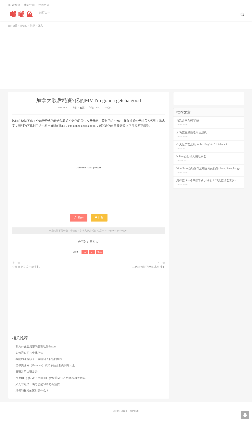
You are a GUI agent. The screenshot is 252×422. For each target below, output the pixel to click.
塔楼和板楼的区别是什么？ (32, 390)
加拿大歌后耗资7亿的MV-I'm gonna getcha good (88, 100)
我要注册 (29, 5)
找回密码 (43, 5)
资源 (32, 25)
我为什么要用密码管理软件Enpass (36, 346)
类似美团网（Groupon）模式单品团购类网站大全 (45, 365)
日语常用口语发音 (27, 371)
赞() (78, 217)
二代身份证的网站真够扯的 (148, 266)
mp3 (85, 252)
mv (92, 252)
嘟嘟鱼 (21, 14)
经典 (99, 252)
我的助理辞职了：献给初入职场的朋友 (39, 359)
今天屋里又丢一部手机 (26, 266)
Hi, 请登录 (14, 5)
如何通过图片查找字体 (29, 352)
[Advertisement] (126, 56)
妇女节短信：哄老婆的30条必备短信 (38, 384)
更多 (92, 241)
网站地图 (134, 411)
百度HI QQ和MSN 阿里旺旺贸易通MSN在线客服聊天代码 (50, 378)
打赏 (99, 217)
